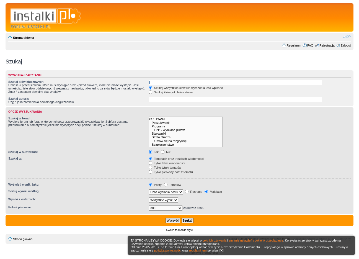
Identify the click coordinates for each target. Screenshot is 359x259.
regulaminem (198, 250)
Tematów (172, 184)
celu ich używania (214, 240)
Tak (154, 152)
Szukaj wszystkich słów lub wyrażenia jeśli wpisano (186, 87)
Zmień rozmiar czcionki (347, 36)
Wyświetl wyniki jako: (23, 184)
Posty (155, 184)
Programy (185, 126)
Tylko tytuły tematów (165, 167)
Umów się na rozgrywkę (185, 141)
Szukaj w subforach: (23, 151)
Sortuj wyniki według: (24, 191)
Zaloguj (346, 45)
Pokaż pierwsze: (20, 207)
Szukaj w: (15, 158)
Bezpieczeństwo (185, 145)
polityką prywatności (167, 250)
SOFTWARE (185, 119)
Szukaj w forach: (20, 118)
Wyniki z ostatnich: (22, 199)
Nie (166, 152)
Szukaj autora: (18, 98)
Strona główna (23, 37)
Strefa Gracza (185, 137)
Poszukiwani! (185, 123)
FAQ (310, 45)
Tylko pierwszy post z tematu (171, 172)
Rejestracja (327, 45)
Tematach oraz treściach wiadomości (176, 158)
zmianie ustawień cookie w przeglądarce (256, 240)
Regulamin (293, 45)
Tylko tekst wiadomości (167, 163)
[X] (221, 250)
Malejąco (213, 191)
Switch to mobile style (179, 230)
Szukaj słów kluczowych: (26, 81)
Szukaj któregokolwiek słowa (171, 92)
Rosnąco (193, 191)
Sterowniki (185, 133)
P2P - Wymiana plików (185, 130)
